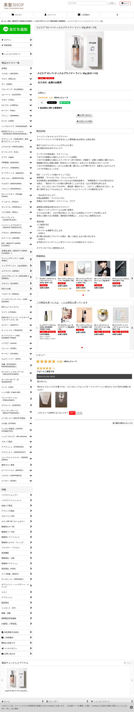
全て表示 (123, 423)
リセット (128, 663)
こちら (15, 709)
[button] (117, 15)
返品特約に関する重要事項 (50, 108)
